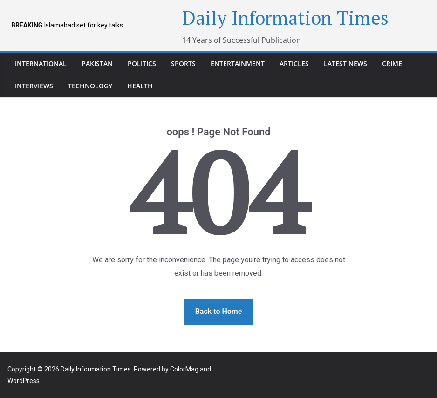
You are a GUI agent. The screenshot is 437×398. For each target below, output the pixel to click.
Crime (392, 63)
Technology (90, 85)
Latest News (345, 63)
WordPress (23, 381)
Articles (294, 63)
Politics (142, 63)
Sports (183, 63)
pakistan (97, 63)
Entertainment (238, 63)
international (41, 63)
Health (140, 85)
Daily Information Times (285, 17)
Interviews (34, 85)
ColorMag (184, 369)
